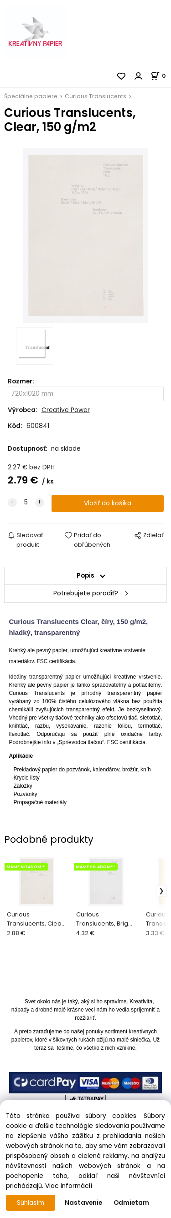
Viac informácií (68, 1186)
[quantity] (26, 502)
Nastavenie (83, 1202)
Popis (85, 575)
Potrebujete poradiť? (85, 593)
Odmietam (131, 1202)
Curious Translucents (95, 96)
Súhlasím (30, 1202)
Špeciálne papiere (30, 96)
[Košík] (160, 76)
